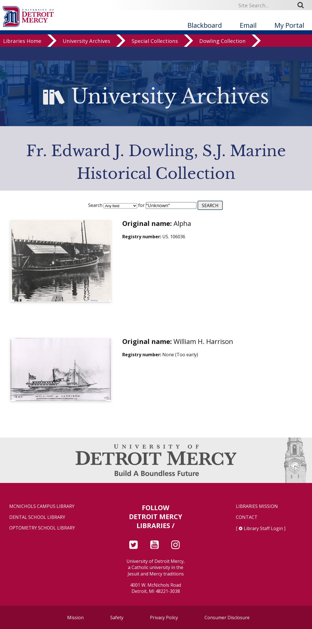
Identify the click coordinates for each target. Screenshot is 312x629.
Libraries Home (22, 54)
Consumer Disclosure (227, 617)
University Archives (86, 54)
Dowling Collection (222, 54)
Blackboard (204, 25)
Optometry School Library (42, 528)
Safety (116, 617)
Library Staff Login (263, 528)
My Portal (289, 25)
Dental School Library (37, 517)
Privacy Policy (164, 617)
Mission (75, 617)
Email (248, 25)
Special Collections (155, 54)
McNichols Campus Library (41, 506)
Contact (246, 517)
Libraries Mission (257, 506)
